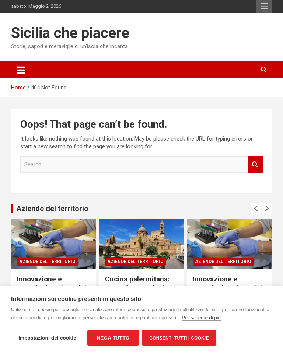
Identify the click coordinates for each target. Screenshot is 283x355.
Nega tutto (113, 338)
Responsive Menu (264, 6)
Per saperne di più (201, 318)
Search (255, 164)
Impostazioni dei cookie (47, 338)
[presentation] (256, 208)
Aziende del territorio (52, 208)
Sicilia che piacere (70, 33)
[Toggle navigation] (21, 69)
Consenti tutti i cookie (179, 338)
